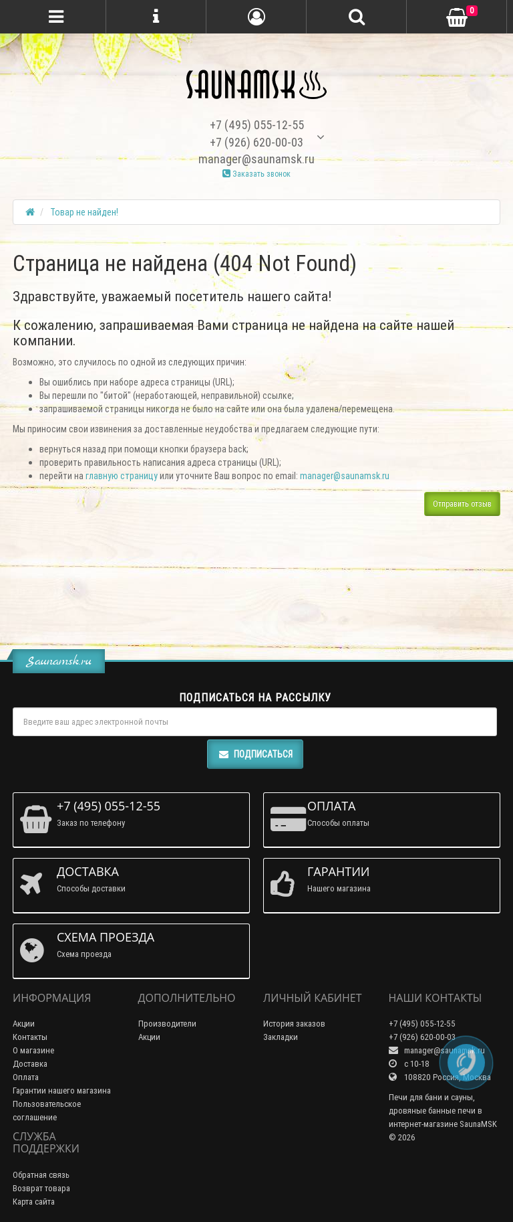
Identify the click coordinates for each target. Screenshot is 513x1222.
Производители (167, 1023)
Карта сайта (34, 1201)
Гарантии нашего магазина (62, 1090)
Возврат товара (41, 1188)
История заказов (294, 1023)
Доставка (30, 1063)
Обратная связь (41, 1175)
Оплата (26, 1077)
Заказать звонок (256, 174)
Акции (24, 1023)
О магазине (33, 1050)
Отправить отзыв (462, 504)
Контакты (30, 1037)
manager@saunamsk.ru (344, 476)
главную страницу (122, 476)
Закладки (280, 1037)
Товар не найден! (84, 212)
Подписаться (255, 754)
